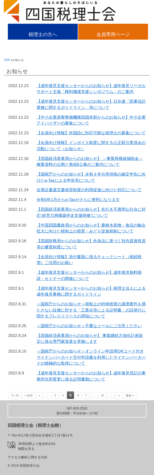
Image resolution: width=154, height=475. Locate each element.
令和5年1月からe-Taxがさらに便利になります (78, 199)
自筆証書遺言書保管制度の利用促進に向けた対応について (89, 190)
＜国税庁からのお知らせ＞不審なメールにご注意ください (89, 326)
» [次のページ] (119, 395)
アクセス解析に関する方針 (28, 457)
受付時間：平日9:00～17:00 (77, 410)
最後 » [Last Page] (130, 395)
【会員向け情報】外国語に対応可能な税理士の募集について (91, 133)
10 (102, 395)
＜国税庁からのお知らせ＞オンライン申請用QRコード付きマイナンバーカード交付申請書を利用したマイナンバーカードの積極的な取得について (91, 357)
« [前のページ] (39, 395)
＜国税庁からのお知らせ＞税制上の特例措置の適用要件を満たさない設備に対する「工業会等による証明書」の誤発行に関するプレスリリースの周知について (91, 310)
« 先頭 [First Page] (28, 395)
